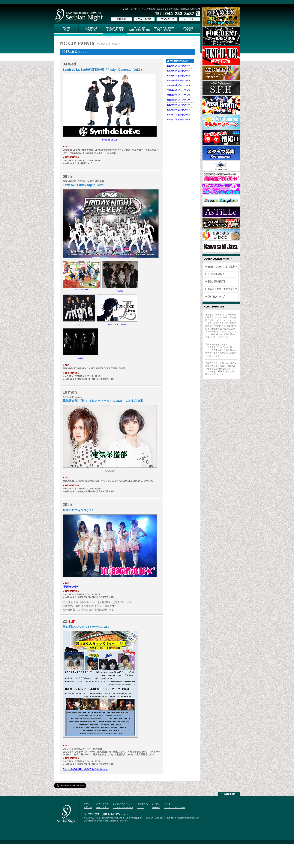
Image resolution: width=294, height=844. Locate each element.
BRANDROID (81, 290)
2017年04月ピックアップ (178, 80)
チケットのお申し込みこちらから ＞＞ (85, 769)
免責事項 (156, 807)
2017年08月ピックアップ (178, 100)
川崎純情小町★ (70, 586)
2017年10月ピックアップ (178, 110)
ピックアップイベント (123, 804)
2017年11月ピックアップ (178, 114)
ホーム (87, 804)
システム (156, 804)
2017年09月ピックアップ (178, 105)
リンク (140, 807)
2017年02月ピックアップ (178, 71)
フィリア (79, 324)
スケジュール (102, 804)
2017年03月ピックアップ (178, 75)
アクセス (168, 804)
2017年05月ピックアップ (178, 85)
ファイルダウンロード (123, 807)
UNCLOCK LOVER (117, 324)
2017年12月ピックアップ (178, 119)
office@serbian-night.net (187, 817)
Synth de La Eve (109, 140)
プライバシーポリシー (174, 807)
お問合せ (88, 807)
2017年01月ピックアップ (178, 66)
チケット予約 (102, 807)
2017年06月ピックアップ (178, 90)
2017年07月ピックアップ (178, 95)
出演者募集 (142, 804)
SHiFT (80, 358)
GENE (120, 291)
